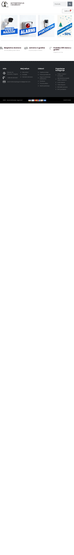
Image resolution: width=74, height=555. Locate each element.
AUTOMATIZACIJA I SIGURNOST (17, 4)
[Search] (70, 4)
